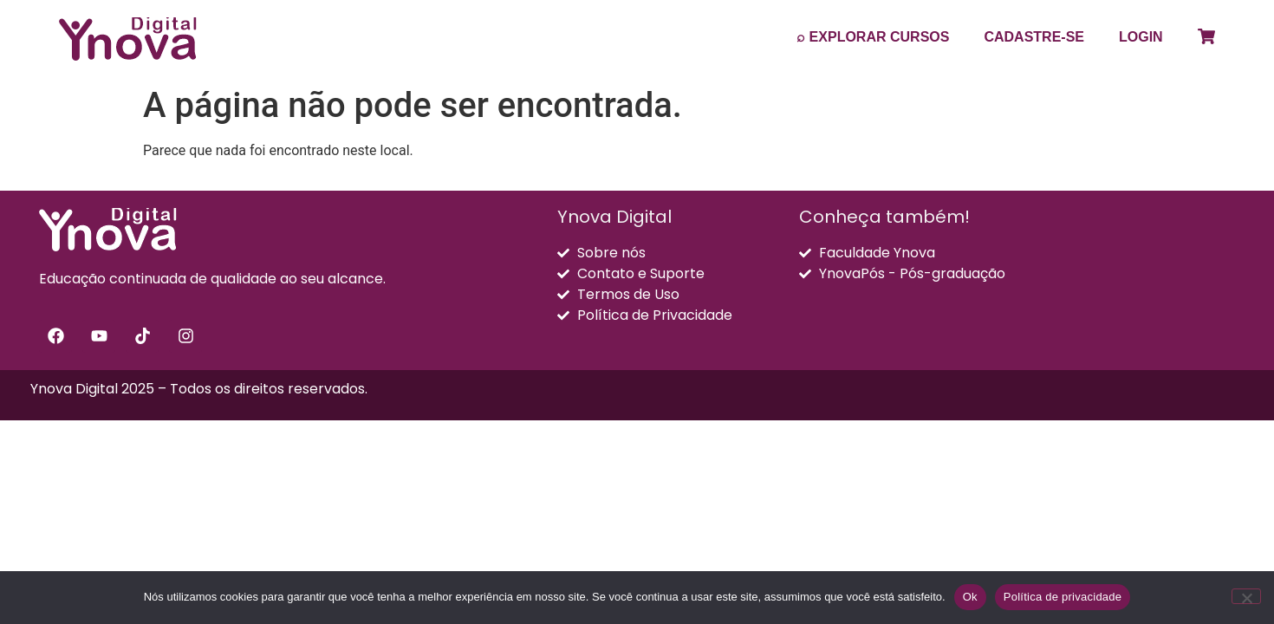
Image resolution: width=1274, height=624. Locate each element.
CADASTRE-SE (1034, 36)
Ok (970, 596)
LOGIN (1141, 36)
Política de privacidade (1063, 596)
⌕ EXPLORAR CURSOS (872, 36)
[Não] (1246, 596)
